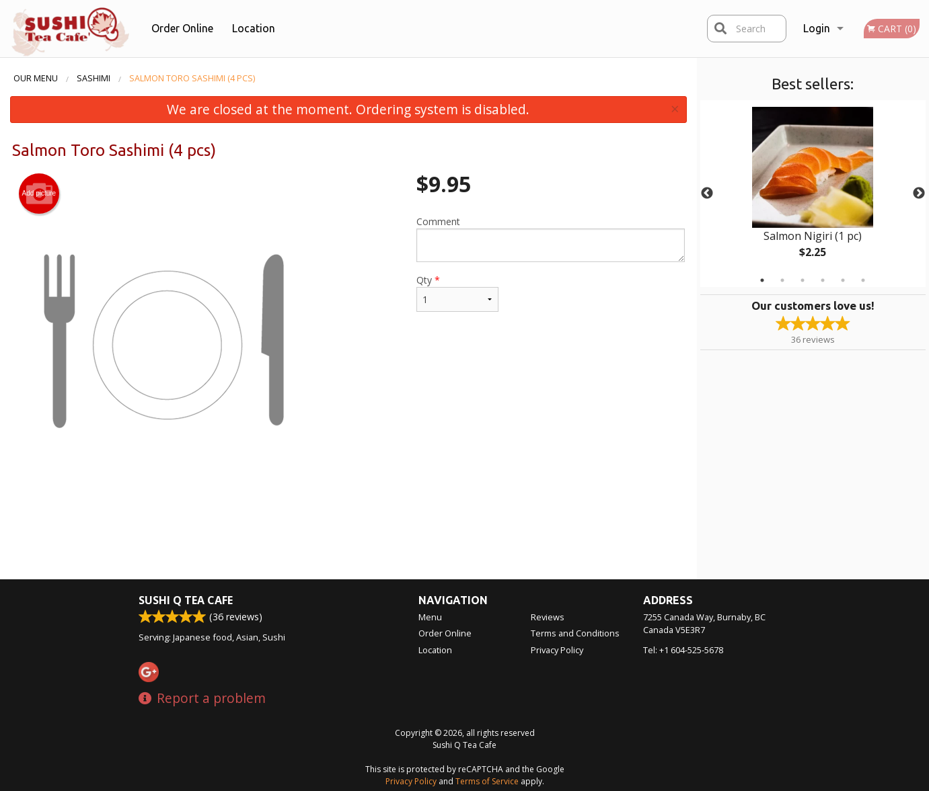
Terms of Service (487, 781)
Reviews (547, 617)
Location (253, 28)
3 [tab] (802, 280)
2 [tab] (782, 280)
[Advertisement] (348, 535)
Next (919, 193)
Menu (430, 617)
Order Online (182, 28)
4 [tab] (822, 280)
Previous (707, 193)
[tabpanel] (813, 193)
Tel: (683, 650)
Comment (550, 238)
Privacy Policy (557, 650)
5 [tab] (843, 280)
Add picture (39, 193)
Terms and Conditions (575, 633)
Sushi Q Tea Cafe (186, 600)
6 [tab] (863, 280)
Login (816, 28)
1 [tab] (762, 280)
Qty (457, 293)
